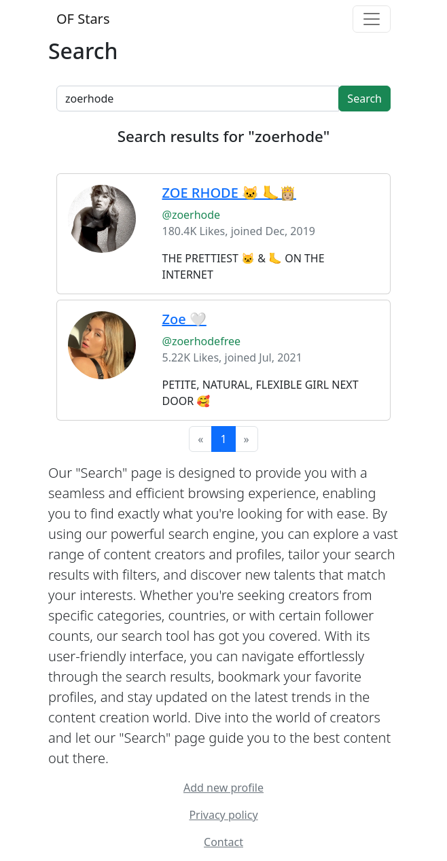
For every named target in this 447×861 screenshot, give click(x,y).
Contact (223, 841)
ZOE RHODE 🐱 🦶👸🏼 (229, 192)
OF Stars (82, 19)
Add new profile (223, 787)
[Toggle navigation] (372, 19)
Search (364, 98)
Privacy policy (223, 814)
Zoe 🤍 (184, 319)
